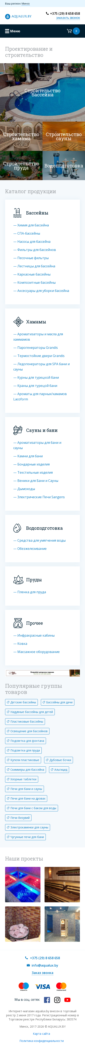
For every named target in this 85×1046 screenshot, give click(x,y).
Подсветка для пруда (25, 750)
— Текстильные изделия (33, 472)
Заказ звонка (42, 972)
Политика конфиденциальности (41, 1041)
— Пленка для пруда (29, 592)
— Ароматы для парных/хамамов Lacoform (40, 396)
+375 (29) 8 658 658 (65, 13)
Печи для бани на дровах (27, 798)
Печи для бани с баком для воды (33, 808)
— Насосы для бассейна (31, 241)
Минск (26, 3)
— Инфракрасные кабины (34, 635)
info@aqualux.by (45, 965)
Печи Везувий (20, 818)
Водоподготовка (63, 166)
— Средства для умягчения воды (39, 540)
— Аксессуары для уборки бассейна (41, 290)
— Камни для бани (28, 456)
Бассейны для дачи (59, 702)
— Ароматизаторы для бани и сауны (37, 445)
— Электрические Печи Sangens (39, 497)
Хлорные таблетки (23, 779)
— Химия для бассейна (31, 225)
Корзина (73, 31)
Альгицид (60, 770)
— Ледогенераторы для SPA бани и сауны (41, 367)
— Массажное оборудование (36, 652)
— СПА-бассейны (26, 233)
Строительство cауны (64, 136)
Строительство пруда (21, 165)
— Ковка (20, 643)
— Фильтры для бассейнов (34, 249)
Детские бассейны (23, 702)
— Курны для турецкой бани (36, 377)
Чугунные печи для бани (27, 837)
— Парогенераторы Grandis (35, 347)
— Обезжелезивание (30, 548)
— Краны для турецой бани (35, 385)
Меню (15, 31)
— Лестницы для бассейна (34, 266)
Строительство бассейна (42, 92)
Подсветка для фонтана (27, 741)
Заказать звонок (68, 18)
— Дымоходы (24, 489)
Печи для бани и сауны (26, 789)
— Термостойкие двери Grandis (39, 356)
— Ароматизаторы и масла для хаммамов (38, 337)
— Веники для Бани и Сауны (35, 480)
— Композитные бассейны (34, 282)
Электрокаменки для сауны (29, 827)
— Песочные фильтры (31, 258)
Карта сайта (41, 1034)
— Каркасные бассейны (31, 274)
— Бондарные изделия (31, 464)
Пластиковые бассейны (26, 721)
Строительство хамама (21, 136)
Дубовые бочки (60, 760)
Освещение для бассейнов (29, 731)
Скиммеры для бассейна (27, 770)
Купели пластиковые (24, 760)
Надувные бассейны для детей (31, 712)
